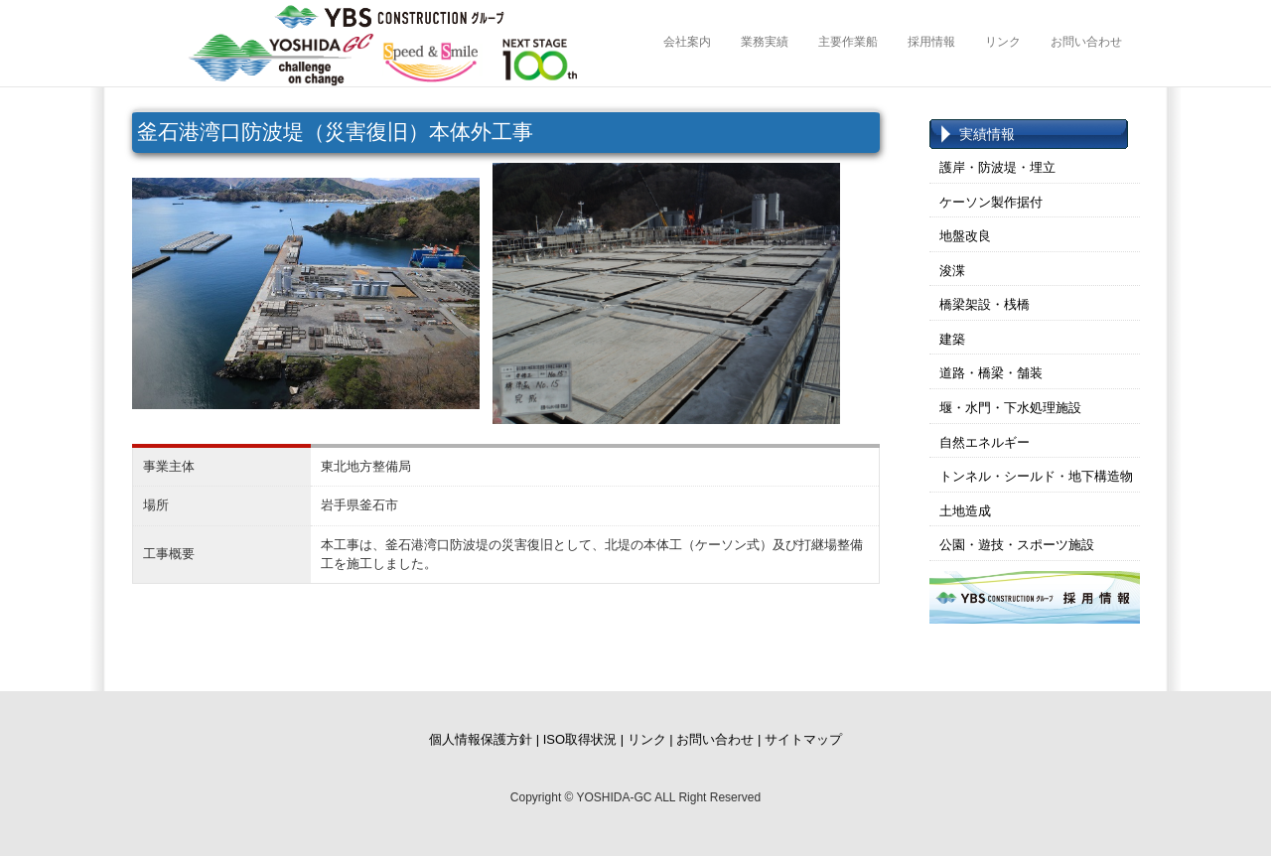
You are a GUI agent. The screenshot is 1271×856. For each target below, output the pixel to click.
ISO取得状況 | (583, 739)
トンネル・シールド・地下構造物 (1036, 476)
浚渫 (952, 270)
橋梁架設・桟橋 (984, 304)
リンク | (650, 739)
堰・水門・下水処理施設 (1010, 407)
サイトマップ (803, 739)
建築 (952, 339)
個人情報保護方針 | (484, 739)
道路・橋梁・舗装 (991, 372)
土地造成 (965, 510)
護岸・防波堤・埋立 (997, 167)
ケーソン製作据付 (991, 202)
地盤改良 (965, 235)
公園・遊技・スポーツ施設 (1016, 544)
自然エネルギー (984, 442)
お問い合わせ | (718, 739)
